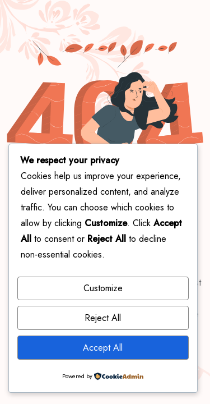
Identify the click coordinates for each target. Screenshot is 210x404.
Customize (103, 288)
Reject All (103, 317)
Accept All (103, 347)
